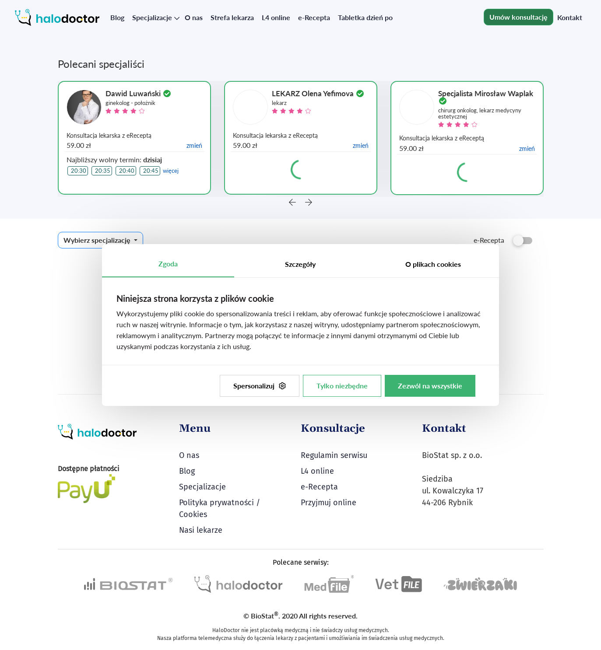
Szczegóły (300, 264)
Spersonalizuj (259, 385)
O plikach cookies (433, 264)
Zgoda (168, 263)
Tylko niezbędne (342, 385)
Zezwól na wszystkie (430, 385)
